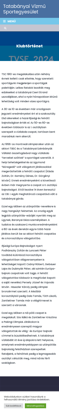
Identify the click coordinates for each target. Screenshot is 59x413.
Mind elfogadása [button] (35, 405)
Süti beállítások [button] (13, 405)
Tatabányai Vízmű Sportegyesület (24, 9)
